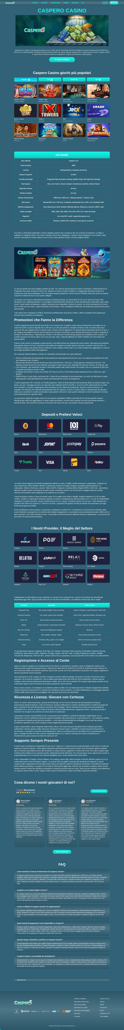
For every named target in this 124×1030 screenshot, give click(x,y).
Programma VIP (105, 1013)
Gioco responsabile (80, 1004)
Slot (98, 80)
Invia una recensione (99, 791)
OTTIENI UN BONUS (62, 60)
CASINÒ (35, 3)
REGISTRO (113, 2)
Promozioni (103, 1007)
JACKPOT (44, 3)
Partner (102, 1001)
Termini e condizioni (80, 998)
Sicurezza (77, 1013)
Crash (74, 80)
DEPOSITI (75, 3)
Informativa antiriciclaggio (82, 1010)
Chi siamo (77, 1016)
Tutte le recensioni (62, 852)
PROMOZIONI (55, 3)
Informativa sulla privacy (81, 1001)
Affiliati (102, 1004)
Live (50, 80)
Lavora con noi (104, 998)
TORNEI (66, 3)
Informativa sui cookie (80, 1007)
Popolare (25, 80)
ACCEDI (105, 3)
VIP (83, 3)
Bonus (102, 1010)
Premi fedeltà (104, 1016)
